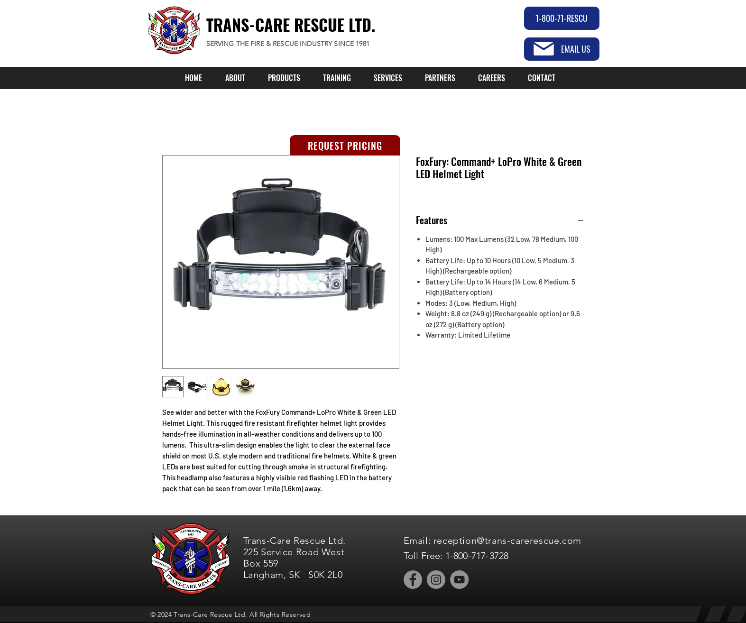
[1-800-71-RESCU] (561, 18)
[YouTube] (459, 579)
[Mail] (543, 48)
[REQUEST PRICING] (345, 145)
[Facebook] (413, 579)
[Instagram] (436, 579)
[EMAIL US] (561, 49)
